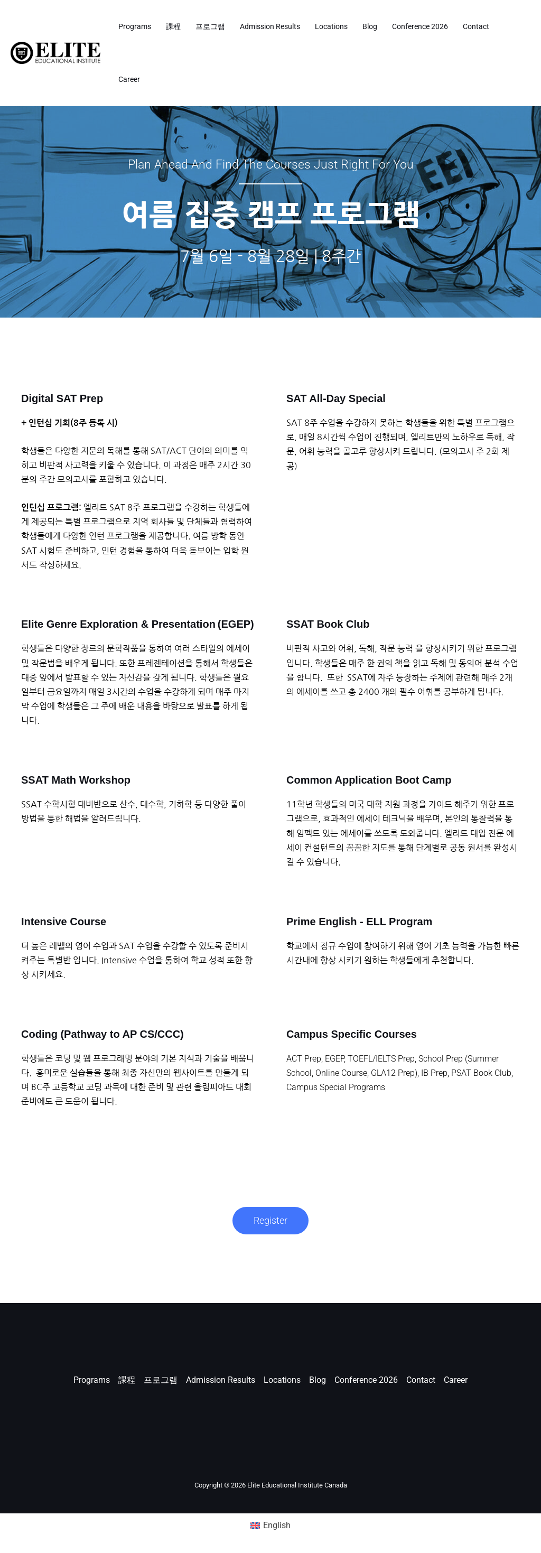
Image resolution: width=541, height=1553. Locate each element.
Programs (134, 26)
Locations (331, 26)
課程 (173, 26)
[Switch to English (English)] (270, 1525)
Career (129, 79)
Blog (369, 26)
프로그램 (210, 26)
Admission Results (270, 26)
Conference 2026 (420, 26)
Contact (476, 26)
